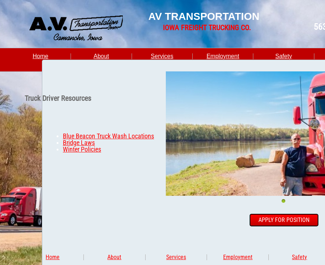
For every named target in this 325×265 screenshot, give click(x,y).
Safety (283, 56)
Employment (223, 56)
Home (41, 56)
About (101, 56)
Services (162, 56)
